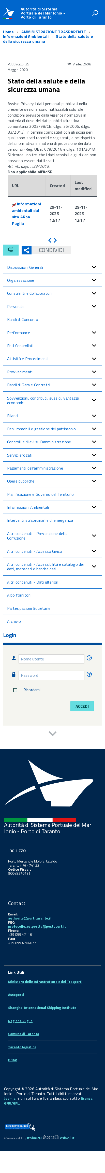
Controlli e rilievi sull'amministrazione (54, 441)
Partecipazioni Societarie (28, 608)
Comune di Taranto (23, 1033)
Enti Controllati (54, 345)
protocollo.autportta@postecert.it (37, 926)
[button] (94, 267)
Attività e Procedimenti (54, 358)
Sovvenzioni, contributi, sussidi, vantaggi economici (54, 400)
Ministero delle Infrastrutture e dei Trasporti (45, 981)
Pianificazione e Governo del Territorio (40, 494)
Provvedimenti (54, 371)
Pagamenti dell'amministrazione (54, 468)
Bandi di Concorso (22, 319)
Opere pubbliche (54, 481)
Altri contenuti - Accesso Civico (54, 551)
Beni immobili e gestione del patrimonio (54, 428)
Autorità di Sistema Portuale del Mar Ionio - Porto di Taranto (43, 13)
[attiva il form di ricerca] (95, 13)
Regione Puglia (20, 1020)
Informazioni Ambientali (54, 507)
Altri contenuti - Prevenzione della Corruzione (54, 536)
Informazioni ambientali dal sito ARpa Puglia (26, 214)
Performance (54, 332)
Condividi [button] (48, 250)
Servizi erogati (54, 455)
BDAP (12, 1060)
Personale (54, 306)
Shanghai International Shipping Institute (42, 1007)
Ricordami (25, 690)
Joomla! (10, 1098)
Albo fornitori (19, 595)
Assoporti (16, 994)
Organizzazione (54, 280)
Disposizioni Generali (54, 267)
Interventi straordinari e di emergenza (40, 520)
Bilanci (54, 415)
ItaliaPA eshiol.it (50, 1138)
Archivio (14, 621)
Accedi (82, 706)
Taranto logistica (22, 1047)
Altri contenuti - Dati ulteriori (32, 582)
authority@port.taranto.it (30, 918)
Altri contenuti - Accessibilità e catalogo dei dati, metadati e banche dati (54, 566)
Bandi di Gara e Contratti (54, 384)
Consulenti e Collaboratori (54, 293)
